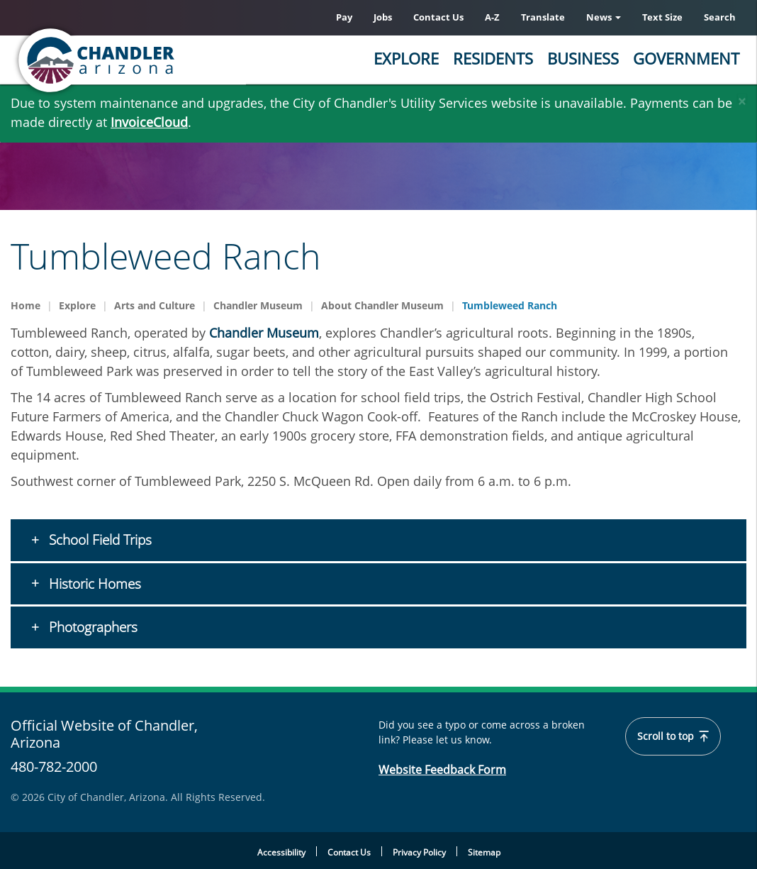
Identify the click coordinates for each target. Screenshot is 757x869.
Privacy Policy (419, 852)
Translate (543, 17)
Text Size (662, 17)
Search (720, 17)
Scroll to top (673, 736)
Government (686, 58)
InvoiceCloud (149, 122)
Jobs (383, 17)
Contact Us (438, 17)
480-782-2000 (54, 766)
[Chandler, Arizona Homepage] (152, 60)
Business (583, 58)
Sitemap (484, 852)
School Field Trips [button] (98, 540)
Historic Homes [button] (93, 584)
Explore (406, 58)
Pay (344, 17)
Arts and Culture (154, 305)
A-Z (492, 17)
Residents (493, 58)
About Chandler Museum (382, 305)
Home (25, 305)
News (603, 17)
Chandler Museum (258, 305)
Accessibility (281, 852)
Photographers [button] (91, 627)
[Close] (742, 98)
